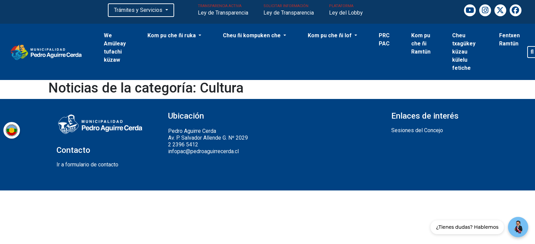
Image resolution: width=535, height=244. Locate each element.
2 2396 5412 (183, 144)
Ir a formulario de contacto (87, 164)
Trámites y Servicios (139, 10)
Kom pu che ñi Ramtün (421, 43)
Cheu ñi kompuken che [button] (252, 35)
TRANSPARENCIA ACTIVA (223, 10)
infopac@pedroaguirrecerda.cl (203, 151)
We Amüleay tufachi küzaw (115, 47)
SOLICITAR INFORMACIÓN (288, 10)
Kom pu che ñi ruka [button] (172, 35)
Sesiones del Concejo (417, 130)
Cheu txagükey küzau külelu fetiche (463, 51)
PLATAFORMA (346, 10)
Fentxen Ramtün (509, 39)
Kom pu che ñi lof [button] (330, 35)
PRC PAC (384, 39)
